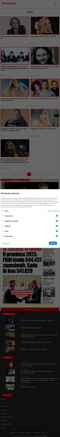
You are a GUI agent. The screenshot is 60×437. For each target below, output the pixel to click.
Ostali (6, 231)
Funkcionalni (8, 216)
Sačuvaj (53, 243)
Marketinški (8, 236)
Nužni (6, 211)
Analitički (7, 226)
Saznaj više (6, 243)
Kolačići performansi (11, 221)
